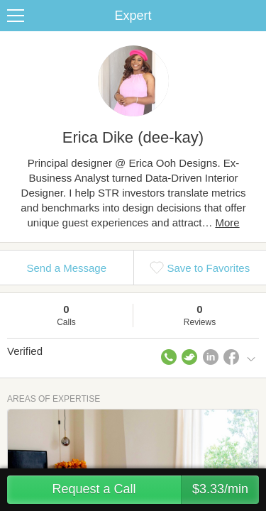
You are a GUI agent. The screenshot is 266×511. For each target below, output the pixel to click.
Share (252, 15)
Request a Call (155, 490)
